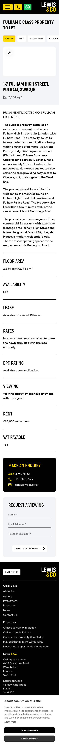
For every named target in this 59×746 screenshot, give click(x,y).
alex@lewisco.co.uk (26, 484)
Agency (8, 596)
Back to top (11, 572)
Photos (9, 38)
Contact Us (10, 615)
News (6, 610)
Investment (10, 600)
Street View (36, 38)
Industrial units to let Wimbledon (23, 642)
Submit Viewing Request (29, 548)
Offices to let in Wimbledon (19, 627)
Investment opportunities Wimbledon (26, 646)
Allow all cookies (29, 730)
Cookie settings (29, 738)
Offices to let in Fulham (17, 632)
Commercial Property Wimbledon (23, 637)
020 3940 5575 (24, 479)
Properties (9, 605)
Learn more (10, 721)
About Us (9, 591)
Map (21, 38)
